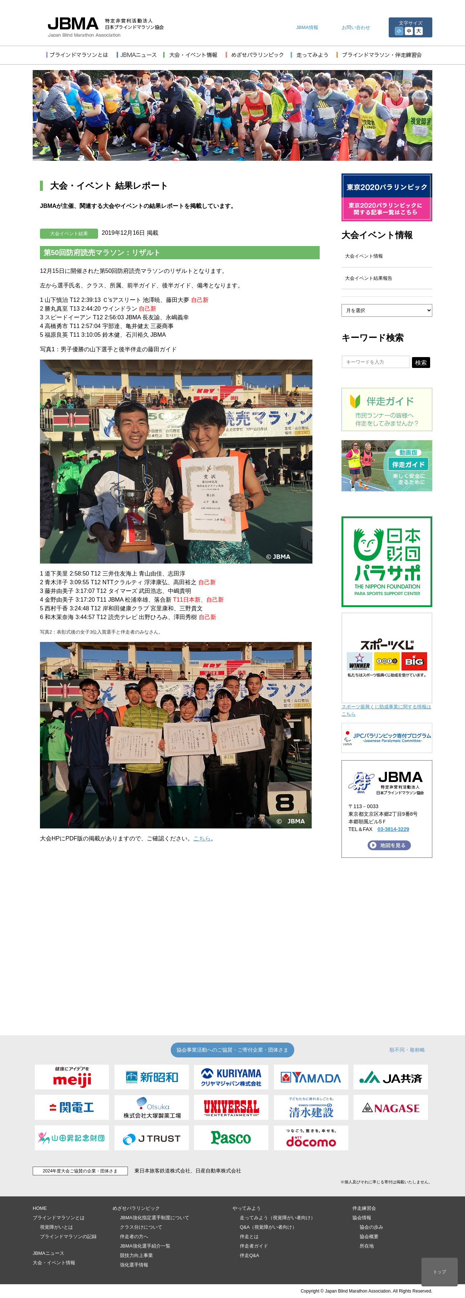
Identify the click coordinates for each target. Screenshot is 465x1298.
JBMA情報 (307, 27)
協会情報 (361, 1217)
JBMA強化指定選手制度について (154, 1217)
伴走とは (249, 1236)
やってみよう (246, 1208)
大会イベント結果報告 (368, 278)
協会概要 (369, 1236)
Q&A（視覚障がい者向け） (268, 1227)
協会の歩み (371, 1227)
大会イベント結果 (69, 233)
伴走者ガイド (254, 1246)
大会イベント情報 (377, 235)
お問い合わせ (356, 27)
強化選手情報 (134, 1265)
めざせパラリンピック (136, 1208)
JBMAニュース (48, 1253)
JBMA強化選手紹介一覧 (145, 1246)
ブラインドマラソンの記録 (68, 1236)
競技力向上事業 (136, 1255)
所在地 (367, 1246)
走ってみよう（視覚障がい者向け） (277, 1217)
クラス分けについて (141, 1227)
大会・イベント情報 (54, 1262)
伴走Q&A (249, 1255)
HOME (40, 1208)
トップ (439, 1271)
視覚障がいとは (56, 1227)
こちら (202, 838)
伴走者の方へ (134, 1236)
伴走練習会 (364, 1208)
